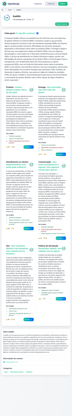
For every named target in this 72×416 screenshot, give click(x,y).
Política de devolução (48, 246)
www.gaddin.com (12, 362)
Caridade (29, 372)
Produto (10, 87)
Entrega (42, 87)
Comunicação (44, 162)
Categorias (38, 4)
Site (8, 246)
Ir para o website (62, 24)
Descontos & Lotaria (17, 372)
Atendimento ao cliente (17, 162)
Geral (10, 10)
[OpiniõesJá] (10, 3)
